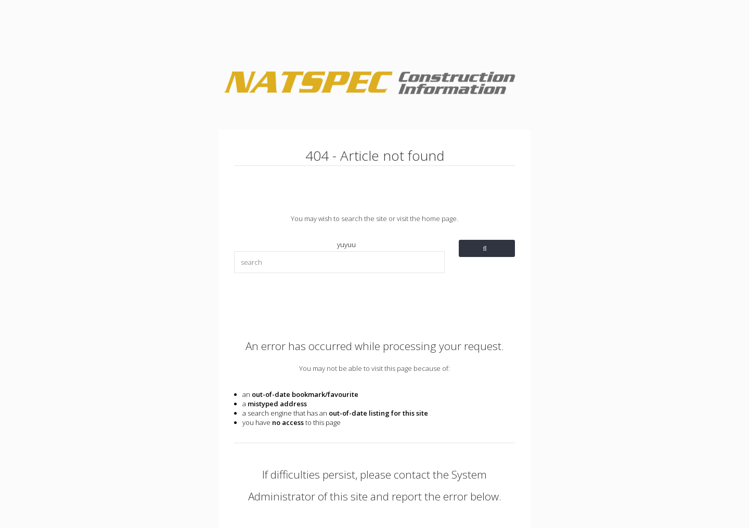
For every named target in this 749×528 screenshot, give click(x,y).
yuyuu (346, 244)
